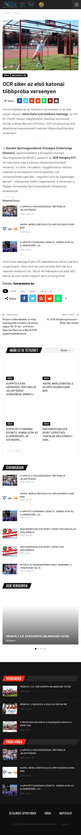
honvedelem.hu (23, 283)
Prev (10, 451)
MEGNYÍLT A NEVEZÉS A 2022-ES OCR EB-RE (43, 704)
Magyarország (19, 75)
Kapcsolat (65, 813)
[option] (40, 620)
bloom (65, 824)
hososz (23, 291)
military (42, 291)
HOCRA (13, 291)
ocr (51, 291)
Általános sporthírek (22, 813)
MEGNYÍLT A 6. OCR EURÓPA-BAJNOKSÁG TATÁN (37, 636)
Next (19, 451)
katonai (33, 291)
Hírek (6, 75)
